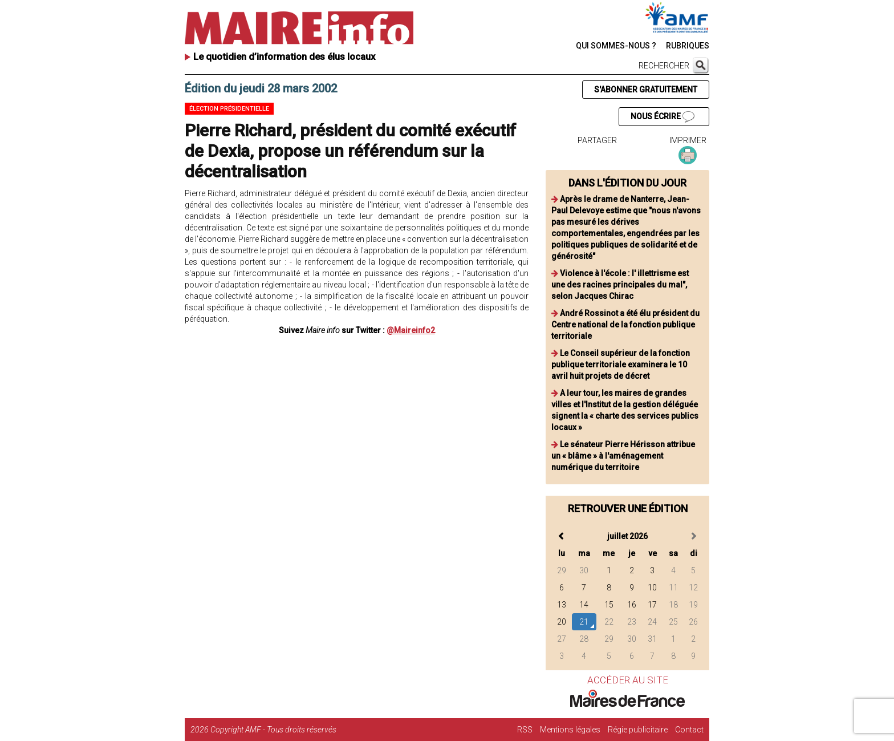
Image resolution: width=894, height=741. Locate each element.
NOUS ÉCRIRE (662, 117)
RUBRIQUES (687, 45)
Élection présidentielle (229, 108)
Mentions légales (570, 729)
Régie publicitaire (638, 729)
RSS (525, 729)
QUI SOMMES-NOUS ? (616, 45)
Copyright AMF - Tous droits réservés (273, 729)
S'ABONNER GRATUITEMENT (645, 89)
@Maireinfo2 (411, 330)
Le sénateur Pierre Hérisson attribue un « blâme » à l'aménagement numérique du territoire (623, 456)
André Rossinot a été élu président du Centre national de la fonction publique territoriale (625, 325)
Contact (689, 729)
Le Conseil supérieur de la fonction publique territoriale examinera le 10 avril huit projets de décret (620, 364)
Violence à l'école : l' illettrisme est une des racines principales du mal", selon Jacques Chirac (620, 285)
